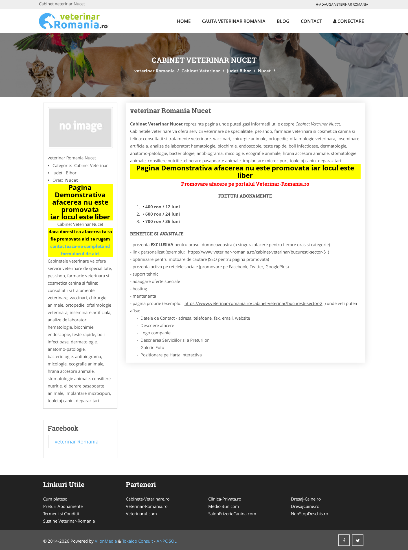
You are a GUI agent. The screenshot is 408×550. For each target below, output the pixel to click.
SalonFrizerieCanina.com (232, 513)
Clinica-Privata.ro (224, 499)
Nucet (264, 70)
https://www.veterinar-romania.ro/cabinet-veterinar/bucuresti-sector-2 (254, 303)
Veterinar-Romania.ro (147, 506)
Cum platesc (55, 499)
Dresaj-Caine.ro (306, 499)
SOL (173, 541)
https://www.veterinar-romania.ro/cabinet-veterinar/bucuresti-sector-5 (257, 252)
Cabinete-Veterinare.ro (148, 499)
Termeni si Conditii (61, 513)
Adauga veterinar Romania (342, 4)
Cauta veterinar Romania (234, 21)
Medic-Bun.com (223, 506)
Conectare (348, 21)
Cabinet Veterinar (200, 70)
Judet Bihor (239, 70)
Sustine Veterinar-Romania (69, 521)
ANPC (162, 541)
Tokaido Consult (137, 541)
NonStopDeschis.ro (309, 513)
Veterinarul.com (141, 513)
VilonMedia (106, 541)
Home (184, 21)
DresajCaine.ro (305, 506)
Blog (283, 21)
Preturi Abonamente (63, 506)
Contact (311, 21)
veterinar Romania (154, 70)
